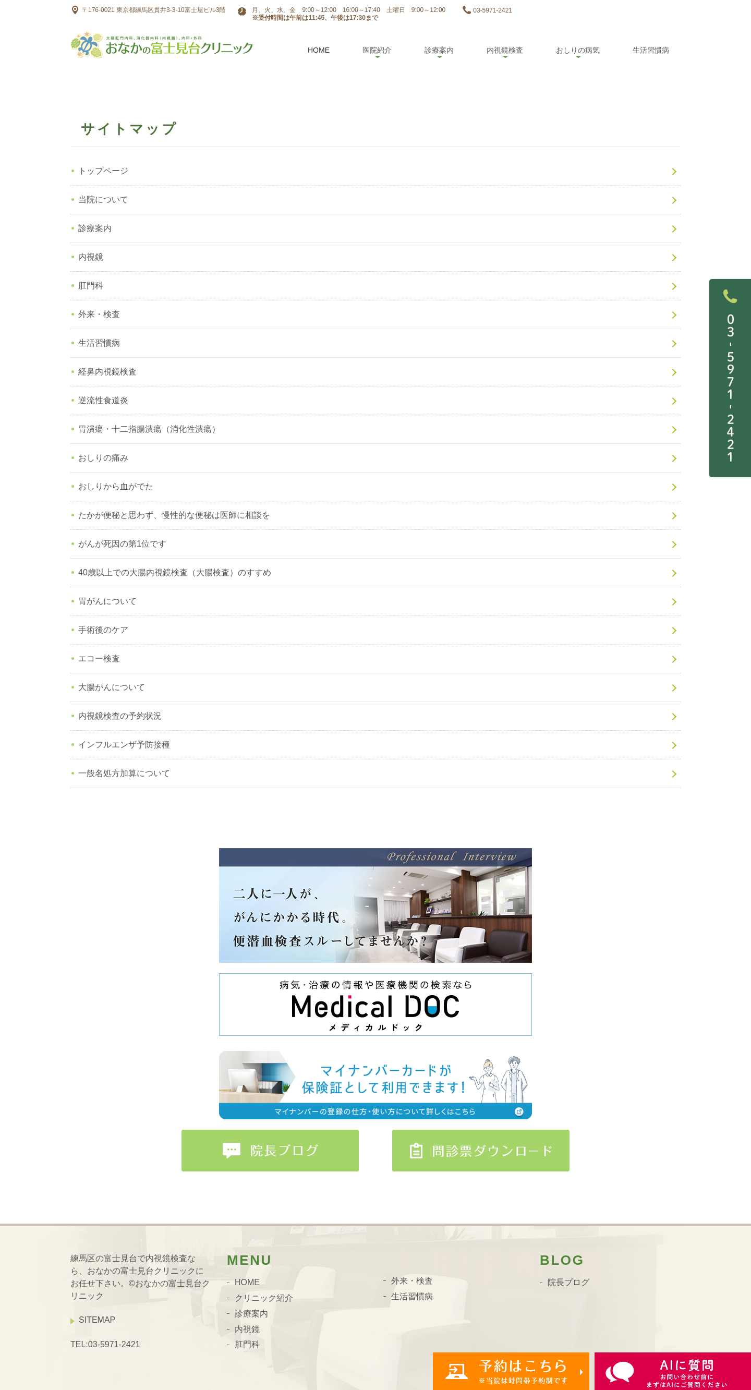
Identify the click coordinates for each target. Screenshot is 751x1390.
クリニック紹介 (264, 1298)
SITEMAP (97, 1319)
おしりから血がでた (115, 486)
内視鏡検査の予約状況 (120, 715)
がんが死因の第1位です (122, 543)
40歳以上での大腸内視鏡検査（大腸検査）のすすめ (174, 572)
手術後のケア (103, 629)
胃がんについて (107, 601)
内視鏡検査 (505, 50)
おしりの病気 (578, 50)
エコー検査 (99, 658)
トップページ (103, 170)
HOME (247, 1282)
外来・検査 (99, 314)
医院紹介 (377, 50)
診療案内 (439, 50)
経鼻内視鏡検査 (107, 371)
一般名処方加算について (124, 773)
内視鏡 (90, 256)
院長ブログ (568, 1282)
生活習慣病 (651, 50)
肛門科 (90, 285)
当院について (103, 199)
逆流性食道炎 (103, 400)
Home (319, 50)
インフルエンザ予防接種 (124, 744)
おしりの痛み (103, 457)
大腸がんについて (111, 687)
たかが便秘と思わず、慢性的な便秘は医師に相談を (174, 515)
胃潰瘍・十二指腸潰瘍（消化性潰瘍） (149, 429)
